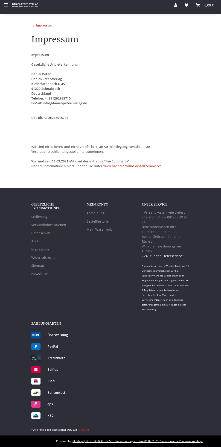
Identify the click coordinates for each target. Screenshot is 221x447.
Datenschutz (41, 233)
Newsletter (39, 273)
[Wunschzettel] (186, 5)
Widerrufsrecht (43, 257)
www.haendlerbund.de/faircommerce (132, 166)
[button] (175, 5)
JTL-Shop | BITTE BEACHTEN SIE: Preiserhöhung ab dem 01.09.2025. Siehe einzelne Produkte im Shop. (137, 441)
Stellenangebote (43, 217)
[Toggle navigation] (6, 3)
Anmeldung (96, 213)
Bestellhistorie (98, 221)
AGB (34, 241)
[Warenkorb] (204, 5)
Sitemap (37, 265)
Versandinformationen (48, 225)
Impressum (40, 249)
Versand (84, 429)
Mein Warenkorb (99, 229)
